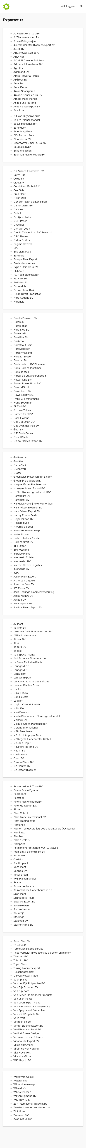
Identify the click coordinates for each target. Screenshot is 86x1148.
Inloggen (68, 6)
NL (81, 6)
